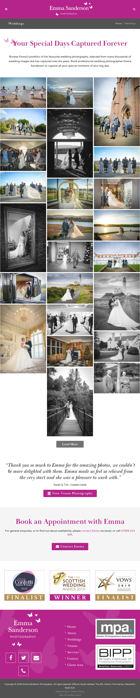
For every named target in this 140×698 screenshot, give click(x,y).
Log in (78, 695)
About (71, 633)
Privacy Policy (77, 691)
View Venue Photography (70, 493)
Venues (72, 646)
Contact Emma (70, 546)
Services (73, 652)
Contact (72, 659)
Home (118, 23)
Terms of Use (61, 691)
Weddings (74, 639)
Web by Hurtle (66, 695)
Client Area (75, 665)
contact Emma (90, 530)
